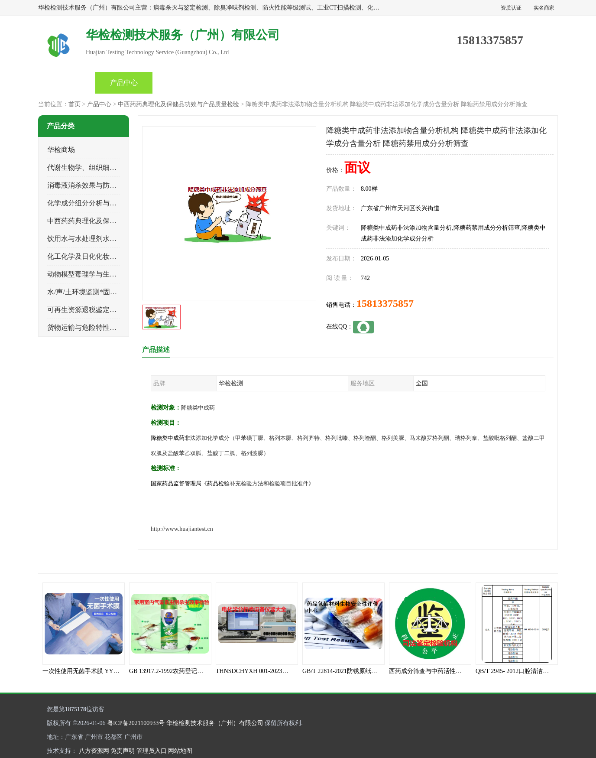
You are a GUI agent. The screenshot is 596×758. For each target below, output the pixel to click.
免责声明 (122, 751)
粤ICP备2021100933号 (136, 723)
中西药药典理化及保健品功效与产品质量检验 (178, 104)
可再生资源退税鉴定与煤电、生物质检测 (109, 309)
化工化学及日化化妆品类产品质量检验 (106, 256)
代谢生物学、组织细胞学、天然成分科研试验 (116, 167)
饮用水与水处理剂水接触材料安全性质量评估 (116, 238)
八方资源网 (94, 751)
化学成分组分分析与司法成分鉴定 (99, 203)
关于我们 (352, 82)
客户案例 (410, 82)
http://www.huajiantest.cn (182, 529)
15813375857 (385, 303)
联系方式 (467, 82)
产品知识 (295, 82)
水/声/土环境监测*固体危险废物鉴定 (103, 292)
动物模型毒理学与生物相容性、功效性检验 (113, 274)
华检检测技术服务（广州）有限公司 (214, 723)
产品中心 (124, 82)
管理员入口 (151, 751)
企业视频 (181, 82)
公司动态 (238, 82)
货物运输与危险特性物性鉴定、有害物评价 (113, 327)
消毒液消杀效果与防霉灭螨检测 (95, 185)
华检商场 (61, 149)
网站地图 (180, 751)
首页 (67, 82)
